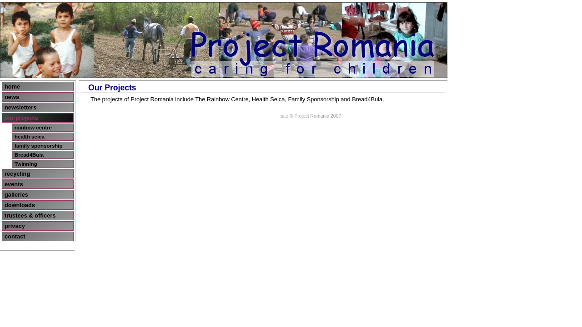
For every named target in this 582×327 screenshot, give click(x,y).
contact (15, 236)
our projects (21, 117)
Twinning (26, 164)
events (14, 184)
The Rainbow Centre (221, 99)
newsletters (20, 107)
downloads (20, 205)
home (12, 86)
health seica (30, 136)
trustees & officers (30, 215)
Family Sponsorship (313, 99)
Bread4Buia (29, 155)
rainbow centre (33, 127)
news (12, 97)
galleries (16, 194)
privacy (15, 226)
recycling (17, 173)
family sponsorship (39, 146)
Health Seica (268, 99)
